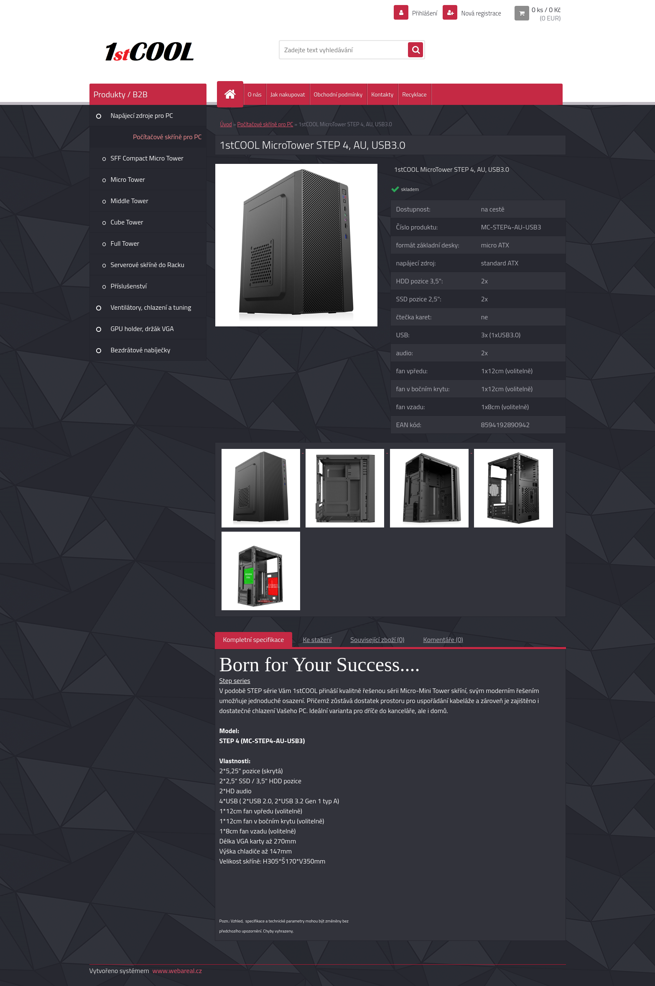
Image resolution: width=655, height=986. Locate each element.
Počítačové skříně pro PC (167, 137)
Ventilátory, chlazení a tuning (151, 307)
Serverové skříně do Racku (148, 265)
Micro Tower (128, 179)
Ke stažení (317, 639)
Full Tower (125, 243)
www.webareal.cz (177, 971)
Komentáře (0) (443, 639)
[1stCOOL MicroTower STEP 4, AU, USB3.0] (296, 167)
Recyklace (414, 94)
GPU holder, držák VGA (142, 329)
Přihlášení (420, 13)
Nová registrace (478, 13)
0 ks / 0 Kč (546, 10)
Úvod (226, 124)
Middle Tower (129, 201)
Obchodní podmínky (338, 94)
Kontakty (382, 94)
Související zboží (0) (377, 639)
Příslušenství (129, 286)
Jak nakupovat (287, 94)
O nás (255, 94)
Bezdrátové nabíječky (141, 350)
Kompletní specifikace (253, 639)
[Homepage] (233, 94)
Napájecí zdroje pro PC (142, 115)
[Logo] (146, 50)
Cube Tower (127, 222)
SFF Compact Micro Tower (147, 158)
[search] (415, 50)
